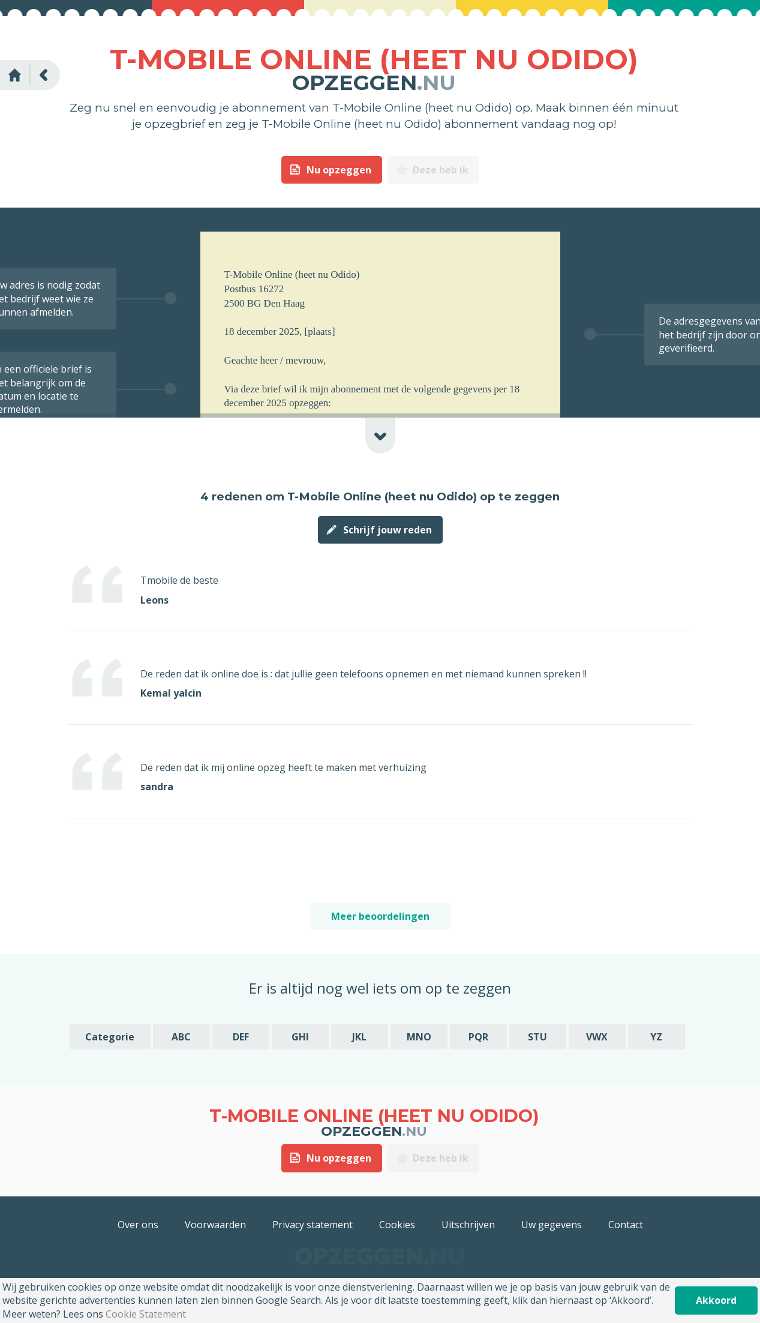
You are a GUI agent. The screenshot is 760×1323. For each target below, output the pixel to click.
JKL (359, 1036)
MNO (419, 1036)
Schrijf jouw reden (387, 529)
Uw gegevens (551, 1224)
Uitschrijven (468, 1224)
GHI (300, 1036)
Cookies (397, 1224)
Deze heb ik (440, 169)
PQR (478, 1036)
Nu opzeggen (339, 169)
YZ (656, 1036)
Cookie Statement (146, 1314)
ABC (181, 1036)
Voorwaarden (215, 1224)
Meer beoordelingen (380, 916)
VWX (597, 1036)
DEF (241, 1036)
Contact (625, 1224)
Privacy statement (312, 1224)
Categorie (109, 1036)
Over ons (138, 1224)
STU (537, 1036)
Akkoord (716, 1300)
